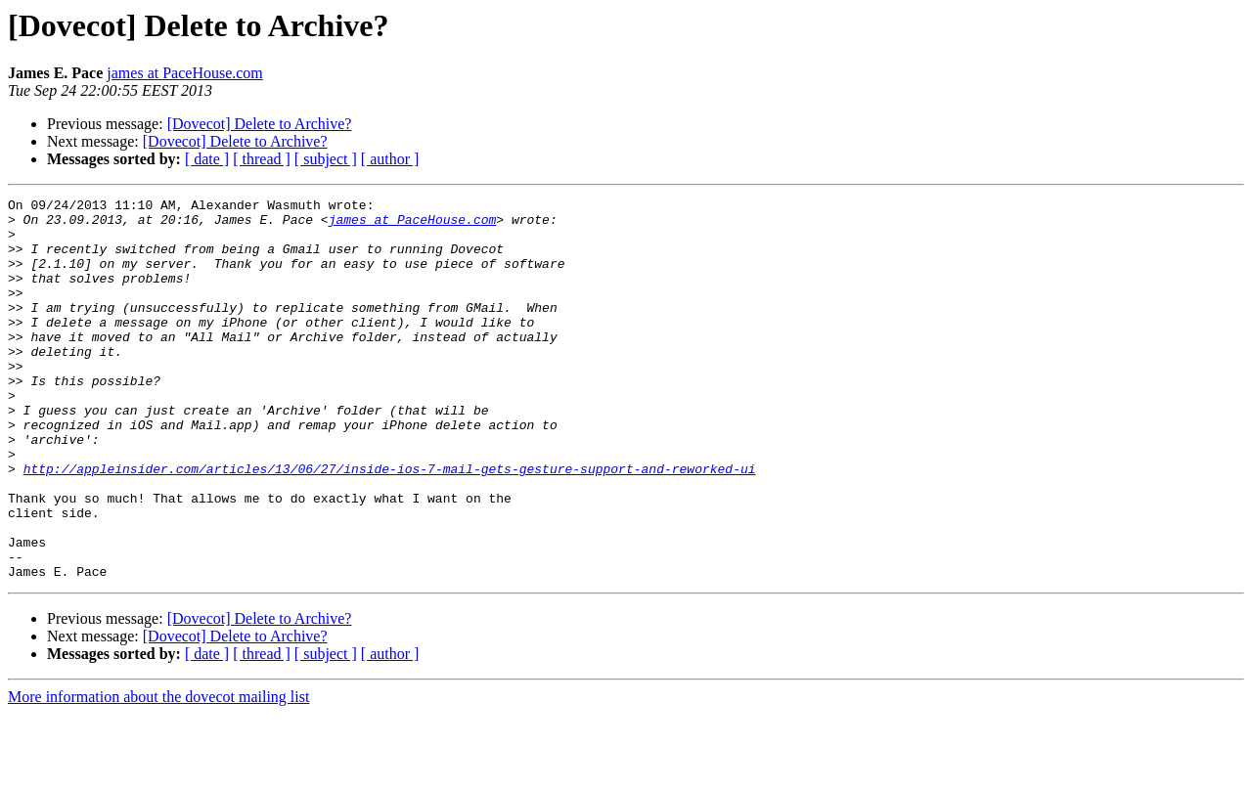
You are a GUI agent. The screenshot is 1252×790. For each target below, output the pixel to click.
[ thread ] (262, 159)
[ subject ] (325, 159)
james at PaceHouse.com (185, 73)
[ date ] (207, 159)
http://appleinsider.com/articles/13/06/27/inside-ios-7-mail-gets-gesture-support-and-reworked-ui (389, 524)
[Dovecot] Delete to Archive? (259, 123)
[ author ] (390, 159)
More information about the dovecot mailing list (158, 773)
